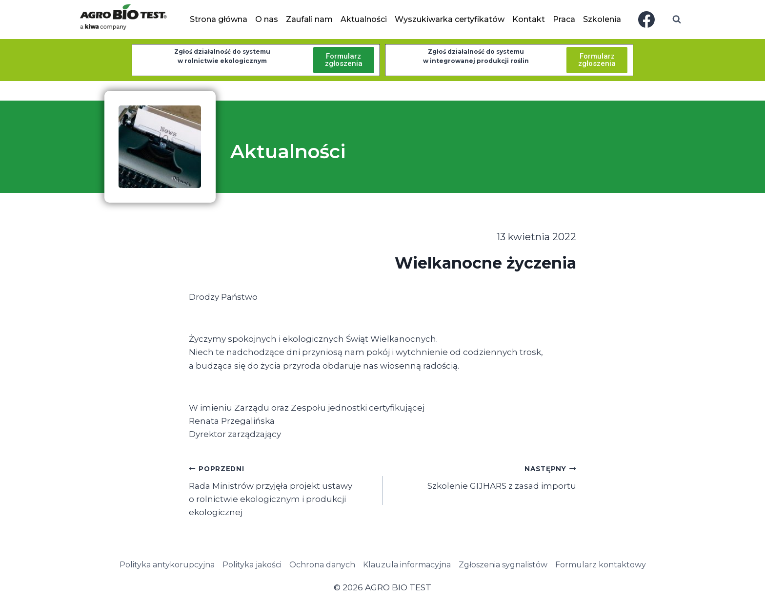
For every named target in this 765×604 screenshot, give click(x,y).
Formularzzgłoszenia (343, 60)
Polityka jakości (252, 564)
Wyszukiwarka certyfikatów (449, 19)
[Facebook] (646, 19)
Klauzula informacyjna (407, 564)
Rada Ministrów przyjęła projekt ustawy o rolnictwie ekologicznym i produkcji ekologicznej (281, 489)
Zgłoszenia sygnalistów (503, 564)
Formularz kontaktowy (600, 564)
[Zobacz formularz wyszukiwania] (676, 19)
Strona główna (218, 19)
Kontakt (528, 19)
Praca (564, 19)
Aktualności (364, 19)
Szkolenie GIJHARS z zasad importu (483, 476)
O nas (266, 19)
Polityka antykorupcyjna (167, 564)
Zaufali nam (309, 19)
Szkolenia (602, 19)
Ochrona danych (322, 564)
